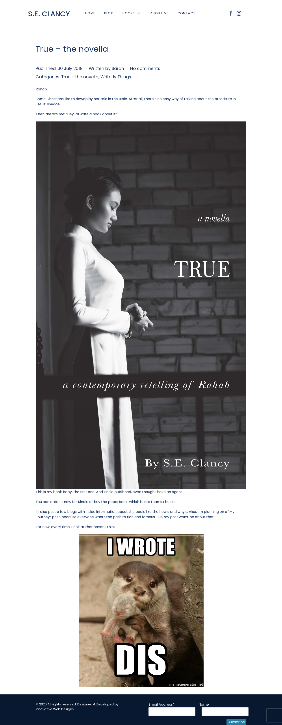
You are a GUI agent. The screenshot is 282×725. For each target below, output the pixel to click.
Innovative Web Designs (55, 709)
